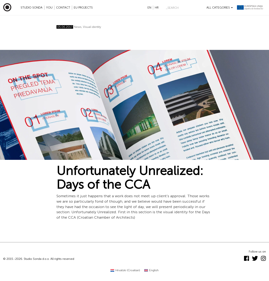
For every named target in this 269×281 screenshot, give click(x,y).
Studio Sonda (32, 7)
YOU (49, 7)
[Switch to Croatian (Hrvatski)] (125, 270)
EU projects (83, 7)
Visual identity (92, 27)
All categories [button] (219, 7)
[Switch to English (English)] (151, 270)
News (77, 27)
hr (157, 7)
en (149, 7)
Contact (63, 7)
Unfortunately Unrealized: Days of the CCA (129, 177)
